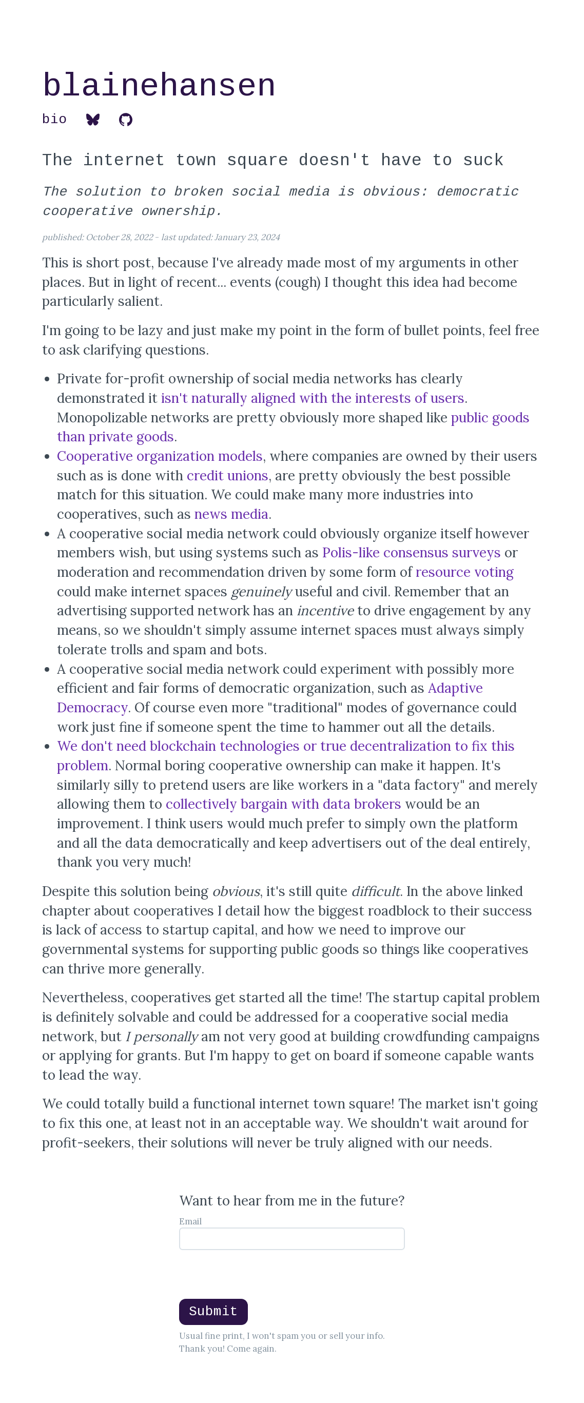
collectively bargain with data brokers (283, 803)
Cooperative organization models (160, 455)
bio (54, 119)
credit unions (227, 475)
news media (231, 513)
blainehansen (159, 86)
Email (190, 1221)
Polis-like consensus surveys (411, 552)
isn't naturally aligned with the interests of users (312, 397)
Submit (213, 1311)
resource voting (465, 571)
